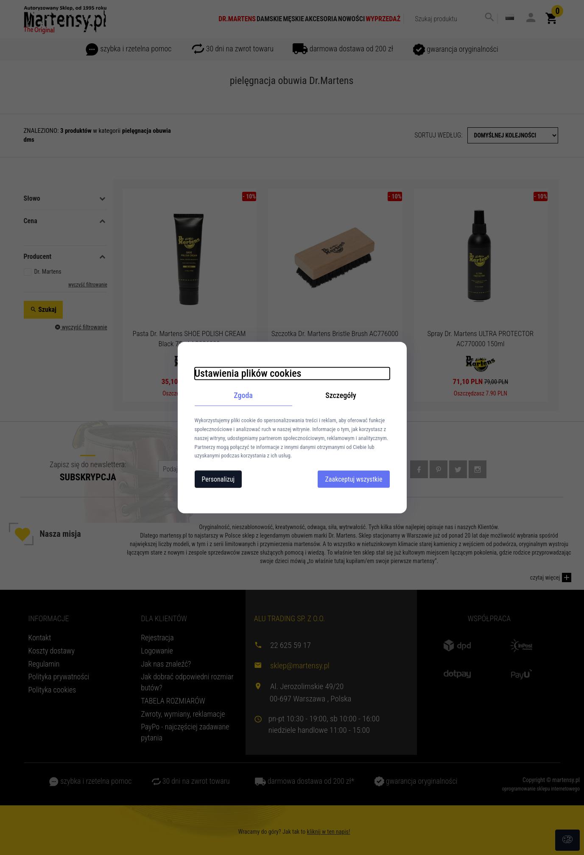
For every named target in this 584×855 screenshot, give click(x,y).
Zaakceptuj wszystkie (353, 479)
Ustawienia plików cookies (248, 373)
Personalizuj (218, 479)
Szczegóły (340, 394)
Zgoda (243, 394)
